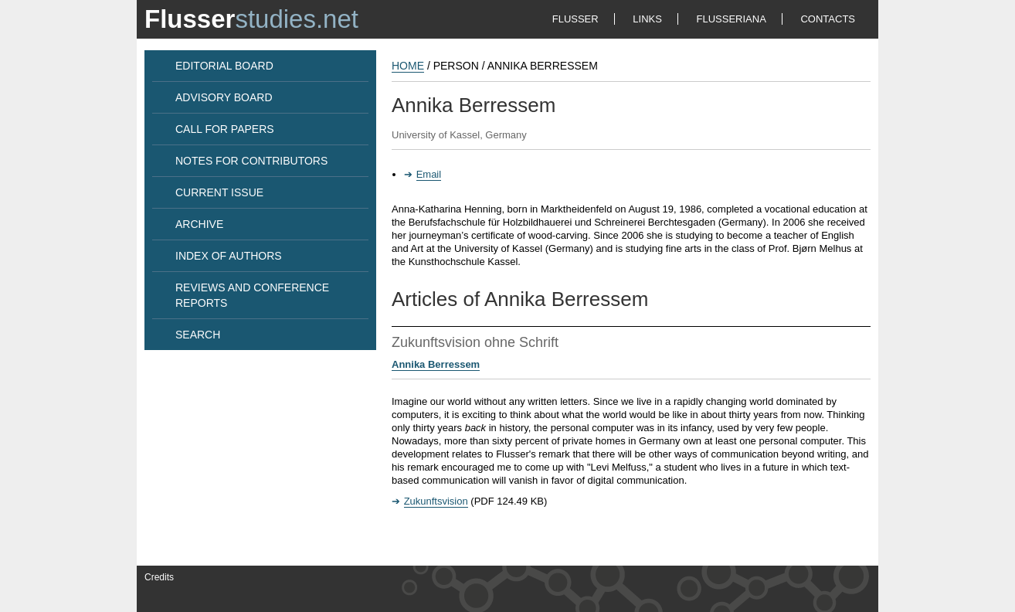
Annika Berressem (436, 364)
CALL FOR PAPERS (224, 129)
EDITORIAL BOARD (224, 66)
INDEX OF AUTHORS (228, 256)
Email (429, 174)
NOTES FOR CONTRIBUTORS (251, 161)
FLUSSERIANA (731, 19)
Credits (159, 577)
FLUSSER (575, 19)
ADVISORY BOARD (224, 97)
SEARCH (197, 334)
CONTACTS (827, 19)
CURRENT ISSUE (219, 192)
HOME (408, 66)
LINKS (647, 19)
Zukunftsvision (436, 501)
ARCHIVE (199, 224)
